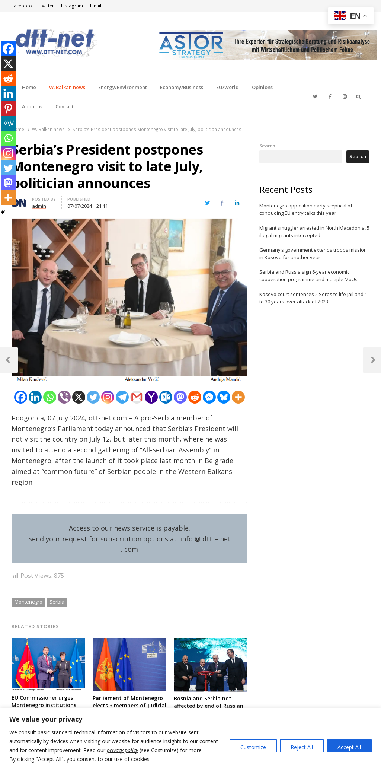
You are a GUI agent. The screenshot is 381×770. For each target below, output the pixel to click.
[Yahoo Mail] (151, 397)
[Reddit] (194, 397)
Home (29, 87)
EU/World (227, 87)
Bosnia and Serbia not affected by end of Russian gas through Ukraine (208, 706)
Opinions (262, 87)
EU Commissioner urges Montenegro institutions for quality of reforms (44, 705)
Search (267, 146)
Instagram (72, 6)
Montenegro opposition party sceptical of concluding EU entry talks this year (305, 209)
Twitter (46, 6)
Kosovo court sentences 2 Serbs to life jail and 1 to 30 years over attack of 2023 (313, 298)
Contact (64, 106)
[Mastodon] (180, 397)
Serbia (56, 601)
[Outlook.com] (165, 397)
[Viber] (64, 397)
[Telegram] (122, 397)
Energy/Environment (122, 87)
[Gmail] (136, 397)
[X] (78, 397)
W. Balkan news (67, 87)
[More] (238, 397)
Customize (253, 747)
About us (32, 106)
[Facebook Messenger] (209, 397)
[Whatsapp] (49, 397)
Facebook (22, 6)
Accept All (349, 747)
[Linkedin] (35, 397)
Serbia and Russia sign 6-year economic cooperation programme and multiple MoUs (308, 275)
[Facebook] (20, 397)
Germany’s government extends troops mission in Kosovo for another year (313, 253)
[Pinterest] (8, 108)
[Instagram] (107, 397)
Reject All (302, 747)
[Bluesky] (223, 397)
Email (95, 6)
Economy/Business (181, 87)
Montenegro (28, 601)
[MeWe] (8, 123)
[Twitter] (93, 397)
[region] (190, 739)
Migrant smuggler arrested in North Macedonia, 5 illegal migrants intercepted (314, 232)
